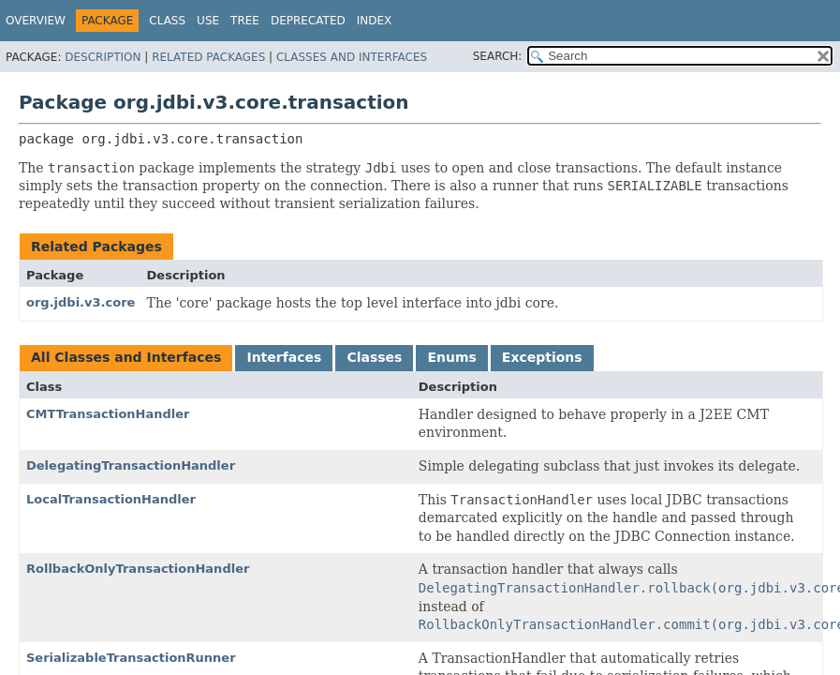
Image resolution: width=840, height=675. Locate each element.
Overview (36, 20)
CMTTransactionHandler (108, 414)
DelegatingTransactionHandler (130, 465)
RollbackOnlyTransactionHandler (137, 569)
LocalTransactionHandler (111, 499)
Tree (244, 20)
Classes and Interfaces (351, 57)
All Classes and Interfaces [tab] (126, 357)
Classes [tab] (374, 357)
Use (208, 20)
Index (374, 20)
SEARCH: (498, 56)
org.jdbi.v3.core (80, 302)
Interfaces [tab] (283, 357)
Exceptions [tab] (542, 357)
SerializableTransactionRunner (131, 658)
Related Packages (208, 57)
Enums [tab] (451, 357)
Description (102, 57)
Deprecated (308, 20)
